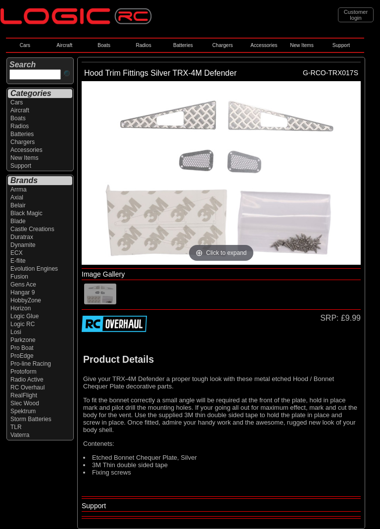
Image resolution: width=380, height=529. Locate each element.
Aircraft (64, 45)
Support (341, 45)
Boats (103, 45)
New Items (302, 45)
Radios (143, 45)
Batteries (183, 45)
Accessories (263, 45)
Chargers (222, 45)
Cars (25, 45)
